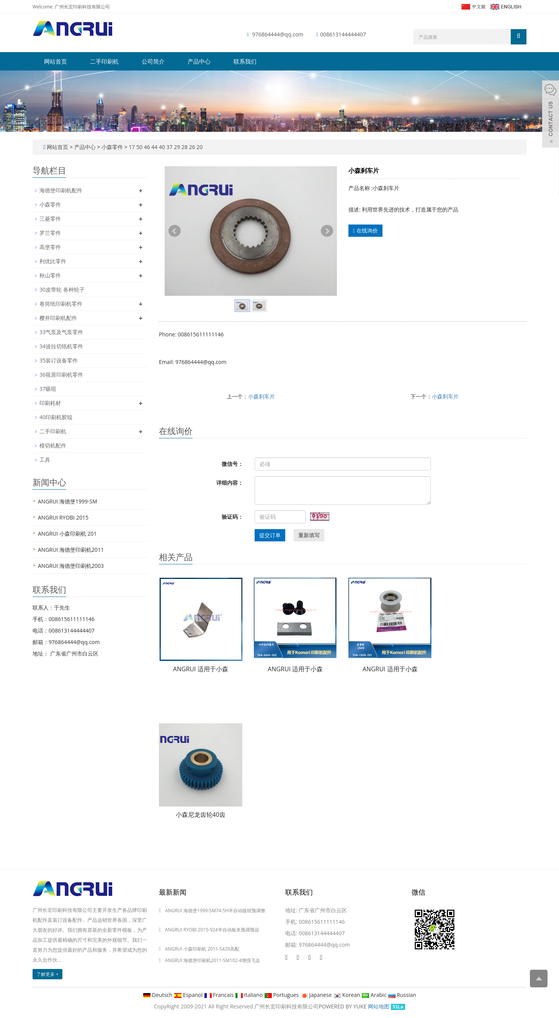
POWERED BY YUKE (343, 1006)
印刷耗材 (50, 403)
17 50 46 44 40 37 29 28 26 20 (165, 147)
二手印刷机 (104, 61)
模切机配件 (52, 445)
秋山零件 (50, 275)
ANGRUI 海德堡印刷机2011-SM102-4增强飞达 (212, 960)
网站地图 (378, 1006)
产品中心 (199, 61)
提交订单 (270, 535)
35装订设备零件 (58, 360)
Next (327, 231)
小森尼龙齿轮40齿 (201, 814)
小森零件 (112, 147)
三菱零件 (50, 218)
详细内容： (229, 482)
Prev (174, 231)
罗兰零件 (50, 232)
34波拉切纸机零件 (61, 346)
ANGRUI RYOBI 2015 (63, 517)
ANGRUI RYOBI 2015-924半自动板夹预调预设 (212, 929)
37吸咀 (47, 388)
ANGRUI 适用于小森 (200, 669)
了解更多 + (47, 974)
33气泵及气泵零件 (61, 332)
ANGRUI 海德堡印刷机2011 (71, 549)
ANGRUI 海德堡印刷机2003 (71, 565)
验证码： (232, 516)
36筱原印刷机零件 (61, 374)
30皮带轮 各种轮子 (62, 289)
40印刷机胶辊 (55, 417)
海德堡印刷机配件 (60, 190)
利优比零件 (52, 261)
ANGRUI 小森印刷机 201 (67, 533)
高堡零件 (50, 247)
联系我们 (245, 61)
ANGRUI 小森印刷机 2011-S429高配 (202, 949)
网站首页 (55, 61)
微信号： (232, 463)
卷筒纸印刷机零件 (60, 303)
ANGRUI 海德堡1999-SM (67, 501)
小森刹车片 (261, 396)
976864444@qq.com (278, 34)
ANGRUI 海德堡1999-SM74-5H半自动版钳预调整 (215, 910)
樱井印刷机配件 (58, 317)
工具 (44, 459)
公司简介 (153, 61)
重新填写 (309, 535)
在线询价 (365, 230)
